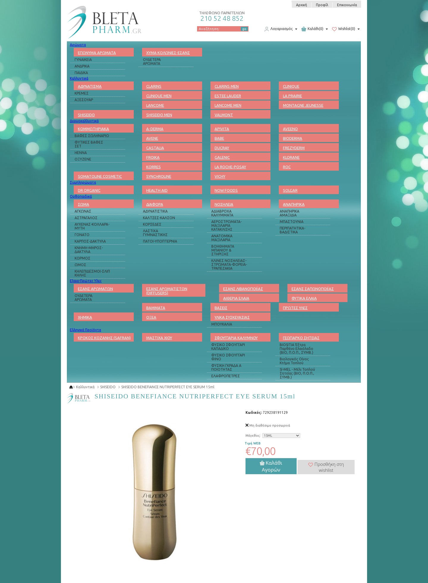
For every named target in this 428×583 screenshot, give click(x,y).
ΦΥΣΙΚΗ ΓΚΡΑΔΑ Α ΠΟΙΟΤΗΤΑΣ (226, 367)
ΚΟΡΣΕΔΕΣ (152, 224)
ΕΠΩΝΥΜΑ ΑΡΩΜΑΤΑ (97, 53)
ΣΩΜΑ (83, 204)
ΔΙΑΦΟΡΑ (154, 204)
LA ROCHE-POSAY (230, 167)
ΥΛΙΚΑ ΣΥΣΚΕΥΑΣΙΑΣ (232, 317)
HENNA (81, 153)
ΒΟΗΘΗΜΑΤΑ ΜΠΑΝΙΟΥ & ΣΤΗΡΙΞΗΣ (222, 250)
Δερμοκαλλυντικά (84, 121)
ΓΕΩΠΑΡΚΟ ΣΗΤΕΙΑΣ (301, 338)
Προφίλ (322, 5)
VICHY (220, 176)
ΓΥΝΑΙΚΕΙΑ (83, 60)
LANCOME (155, 105)
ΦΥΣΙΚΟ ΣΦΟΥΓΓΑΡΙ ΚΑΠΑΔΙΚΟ (228, 347)
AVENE (152, 138)
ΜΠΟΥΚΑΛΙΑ (221, 324)
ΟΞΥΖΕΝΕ (83, 159)
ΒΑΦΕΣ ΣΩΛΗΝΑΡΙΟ (92, 136)
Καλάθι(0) (312, 29)
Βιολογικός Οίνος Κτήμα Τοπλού (294, 361)
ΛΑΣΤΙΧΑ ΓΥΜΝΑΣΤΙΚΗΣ (155, 233)
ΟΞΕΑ (151, 317)
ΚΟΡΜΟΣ (82, 258)
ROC (287, 167)
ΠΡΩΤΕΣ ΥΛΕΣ (295, 308)
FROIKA (153, 157)
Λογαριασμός (278, 29)
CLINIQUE (291, 86)
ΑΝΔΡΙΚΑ (82, 66)
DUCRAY (222, 148)
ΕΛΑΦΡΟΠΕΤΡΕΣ (225, 376)
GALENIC (222, 157)
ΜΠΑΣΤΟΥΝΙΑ (291, 222)
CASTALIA (155, 148)
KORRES (153, 167)
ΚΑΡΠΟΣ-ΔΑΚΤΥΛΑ (90, 241)
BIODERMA (292, 138)
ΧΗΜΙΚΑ (85, 317)
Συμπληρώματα (83, 182)
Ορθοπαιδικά (81, 196)
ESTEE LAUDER (228, 96)
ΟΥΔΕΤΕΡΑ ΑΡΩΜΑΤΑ (152, 61)
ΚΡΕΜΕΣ (82, 93)
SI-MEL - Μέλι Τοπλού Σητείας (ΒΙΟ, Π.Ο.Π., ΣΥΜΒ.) (297, 373)
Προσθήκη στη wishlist (326, 467)
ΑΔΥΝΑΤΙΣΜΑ (90, 86)
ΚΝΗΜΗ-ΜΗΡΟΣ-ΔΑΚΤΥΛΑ (89, 250)
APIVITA (222, 129)
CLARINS (153, 86)
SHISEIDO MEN (159, 115)
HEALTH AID (157, 190)
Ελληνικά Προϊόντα (85, 330)
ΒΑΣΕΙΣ (221, 308)
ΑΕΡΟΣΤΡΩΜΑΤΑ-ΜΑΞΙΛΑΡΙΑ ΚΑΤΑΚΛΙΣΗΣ (226, 225)
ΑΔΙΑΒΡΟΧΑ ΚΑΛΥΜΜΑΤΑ (222, 213)
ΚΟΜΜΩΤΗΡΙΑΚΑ (93, 129)
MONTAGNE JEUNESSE (303, 105)
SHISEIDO (86, 115)
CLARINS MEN (227, 86)
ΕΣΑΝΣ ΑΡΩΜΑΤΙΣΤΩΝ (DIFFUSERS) (166, 291)
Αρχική (301, 5)
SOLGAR (290, 190)
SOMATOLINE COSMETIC (100, 176)
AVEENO (290, 129)
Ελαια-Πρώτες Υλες (86, 281)
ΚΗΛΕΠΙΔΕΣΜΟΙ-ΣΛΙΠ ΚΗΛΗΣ (92, 273)
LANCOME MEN (228, 105)
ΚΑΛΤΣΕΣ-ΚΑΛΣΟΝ (159, 218)
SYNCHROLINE (158, 176)
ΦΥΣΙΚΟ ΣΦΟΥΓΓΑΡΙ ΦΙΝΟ (228, 357)
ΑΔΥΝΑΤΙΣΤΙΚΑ (155, 211)
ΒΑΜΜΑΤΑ (155, 308)
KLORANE (291, 157)
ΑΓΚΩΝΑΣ (83, 211)
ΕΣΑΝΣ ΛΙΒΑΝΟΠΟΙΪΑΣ (243, 289)
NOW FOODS (226, 190)
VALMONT (224, 115)
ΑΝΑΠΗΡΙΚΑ (294, 204)
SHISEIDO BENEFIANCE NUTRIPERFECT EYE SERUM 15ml (167, 387)
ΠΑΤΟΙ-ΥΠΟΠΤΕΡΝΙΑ (160, 241)
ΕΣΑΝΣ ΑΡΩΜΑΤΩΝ (95, 289)
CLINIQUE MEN (158, 96)
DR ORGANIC (89, 190)
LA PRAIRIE (292, 96)
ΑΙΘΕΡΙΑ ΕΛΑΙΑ (236, 298)
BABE (219, 138)
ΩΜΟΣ (80, 265)
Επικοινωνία (347, 5)
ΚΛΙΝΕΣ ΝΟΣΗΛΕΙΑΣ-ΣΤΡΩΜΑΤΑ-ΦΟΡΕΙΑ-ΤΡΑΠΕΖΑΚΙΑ (229, 264)
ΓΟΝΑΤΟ (82, 235)
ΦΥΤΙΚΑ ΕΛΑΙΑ (304, 298)
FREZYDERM (294, 148)
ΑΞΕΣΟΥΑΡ (84, 100)
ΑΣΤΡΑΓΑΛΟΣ (86, 218)
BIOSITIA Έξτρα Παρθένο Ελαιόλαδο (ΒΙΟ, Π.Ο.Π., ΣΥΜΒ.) (296, 348)
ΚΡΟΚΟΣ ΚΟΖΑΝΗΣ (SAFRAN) (104, 338)
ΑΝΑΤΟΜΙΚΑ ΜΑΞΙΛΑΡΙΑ (221, 238)
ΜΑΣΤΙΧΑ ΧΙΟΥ (159, 338)
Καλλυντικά (79, 78)
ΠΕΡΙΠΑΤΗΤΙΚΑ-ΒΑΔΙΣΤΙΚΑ (292, 230)
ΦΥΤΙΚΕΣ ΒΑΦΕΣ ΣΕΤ (89, 144)
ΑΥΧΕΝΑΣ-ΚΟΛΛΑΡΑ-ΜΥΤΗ (92, 226)
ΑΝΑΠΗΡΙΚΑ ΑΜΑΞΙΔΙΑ (289, 213)
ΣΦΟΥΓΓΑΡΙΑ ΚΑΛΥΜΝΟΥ (236, 338)
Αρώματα (78, 45)
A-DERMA (154, 129)
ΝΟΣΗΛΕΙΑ (224, 204)
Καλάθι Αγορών (271, 466)
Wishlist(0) (343, 29)
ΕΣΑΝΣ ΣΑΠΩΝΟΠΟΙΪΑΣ (313, 289)
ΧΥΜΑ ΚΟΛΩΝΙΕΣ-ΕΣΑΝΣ (168, 53)
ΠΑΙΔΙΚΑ (81, 73)
